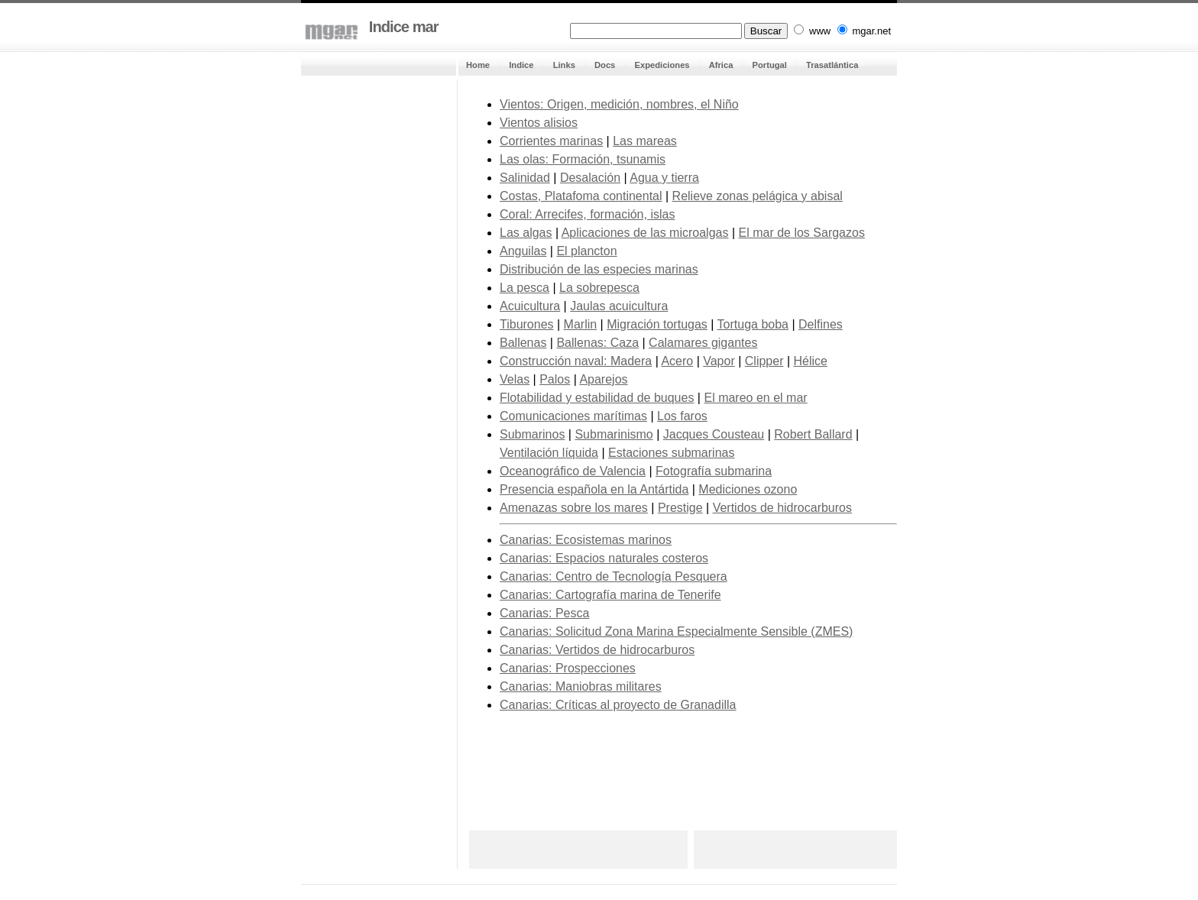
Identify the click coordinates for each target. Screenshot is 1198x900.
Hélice (810, 360)
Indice (521, 65)
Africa (721, 65)
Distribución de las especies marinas (599, 269)
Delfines (820, 324)
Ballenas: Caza (597, 342)
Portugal (770, 65)
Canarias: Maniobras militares (581, 686)
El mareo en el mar (755, 397)
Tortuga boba (752, 324)
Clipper (764, 360)
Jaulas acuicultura (619, 305)
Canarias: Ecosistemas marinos (586, 539)
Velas (514, 379)
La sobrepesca (599, 287)
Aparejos (603, 379)
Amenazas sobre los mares (574, 507)
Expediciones (661, 65)
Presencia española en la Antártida (594, 489)
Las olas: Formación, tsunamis (582, 159)
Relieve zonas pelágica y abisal (757, 195)
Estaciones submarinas (671, 452)
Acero (677, 360)
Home (478, 65)
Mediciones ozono (747, 489)
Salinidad (525, 177)
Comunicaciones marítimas (573, 416)
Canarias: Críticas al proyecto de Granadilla (618, 704)
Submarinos (532, 434)
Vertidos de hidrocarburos (782, 507)
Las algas (526, 232)
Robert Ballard (813, 434)
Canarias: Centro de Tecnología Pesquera (613, 576)
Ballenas (523, 342)
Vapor (719, 360)
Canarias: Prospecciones (568, 668)
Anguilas (523, 250)
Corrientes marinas (551, 140)
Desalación (590, 177)
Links (564, 65)
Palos (554, 379)
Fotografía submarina (714, 471)
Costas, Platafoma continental (581, 195)
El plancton (586, 250)
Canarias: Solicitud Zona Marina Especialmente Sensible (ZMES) (676, 631)
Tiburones (527, 324)
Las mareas (645, 140)
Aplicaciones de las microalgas (645, 232)
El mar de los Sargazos (802, 232)
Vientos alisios (539, 122)
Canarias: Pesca (544, 613)
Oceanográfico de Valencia (573, 471)
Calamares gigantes (703, 342)
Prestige (680, 507)
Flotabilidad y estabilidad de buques (597, 397)
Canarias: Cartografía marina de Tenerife (610, 594)
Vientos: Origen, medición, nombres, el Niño (619, 104)
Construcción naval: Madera (576, 360)
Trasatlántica (832, 65)
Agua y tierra (664, 177)
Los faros (682, 416)
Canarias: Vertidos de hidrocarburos (597, 649)
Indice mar (401, 26)
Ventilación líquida (549, 452)
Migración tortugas (657, 324)
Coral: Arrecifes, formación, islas (587, 214)
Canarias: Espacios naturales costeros (604, 558)
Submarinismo (613, 434)
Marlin (580, 324)
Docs (604, 65)
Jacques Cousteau (714, 434)
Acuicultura (530, 305)
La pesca (524, 287)
